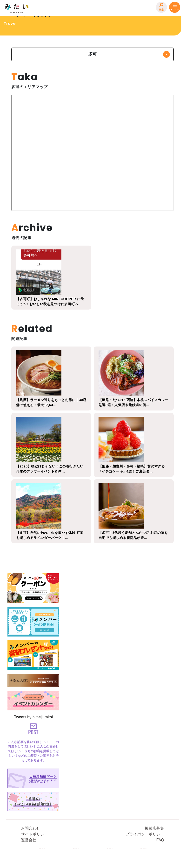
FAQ (160, 799)
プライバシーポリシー (145, 793)
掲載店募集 (154, 787)
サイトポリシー (34, 793)
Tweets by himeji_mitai (33, 703)
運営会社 (28, 799)
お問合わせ (30, 787)
